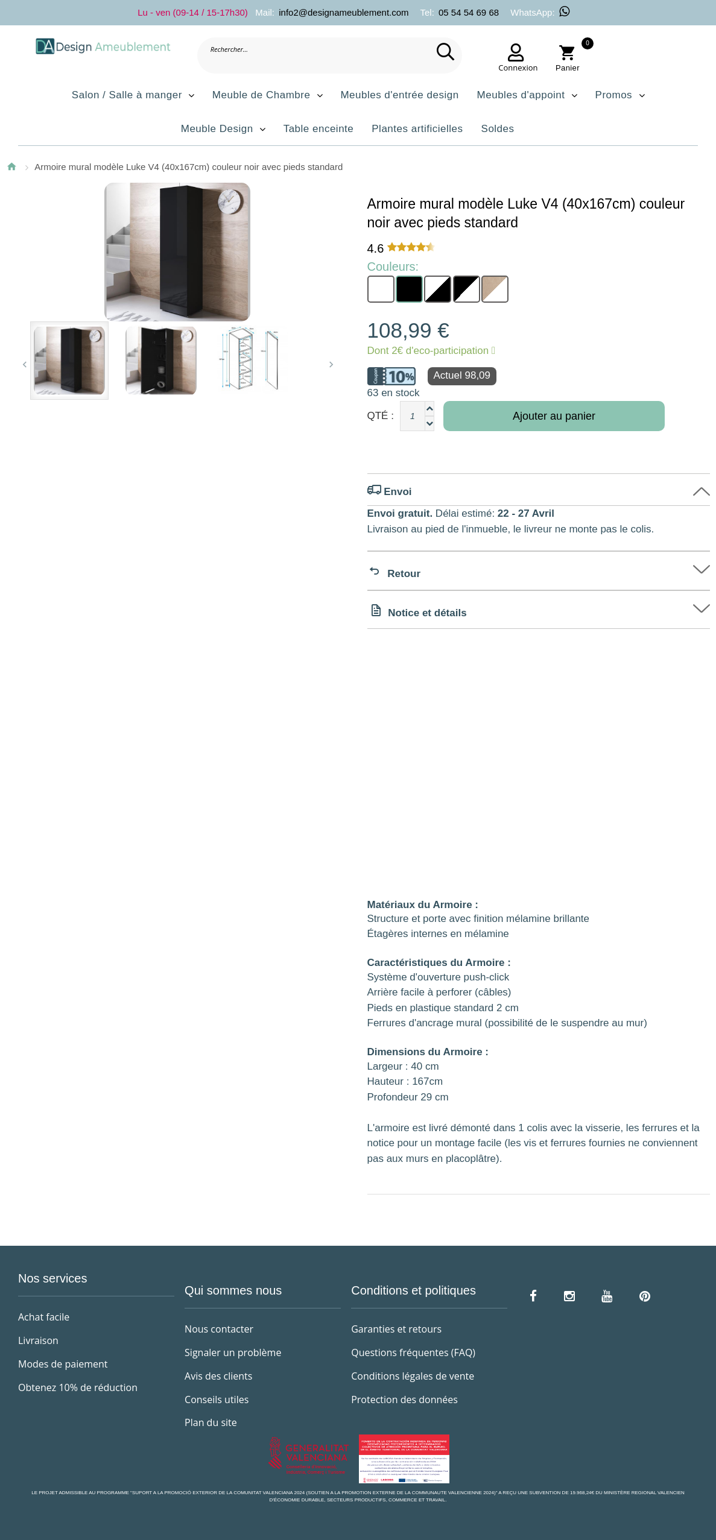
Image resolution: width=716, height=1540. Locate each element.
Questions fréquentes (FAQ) (413, 1352)
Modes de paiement (63, 1364)
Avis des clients (218, 1376)
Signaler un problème (233, 1352)
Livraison (38, 1340)
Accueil (11, 166)
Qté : (380, 415)
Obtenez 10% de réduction (78, 1387)
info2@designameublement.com (343, 12)
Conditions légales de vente (412, 1376)
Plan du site (211, 1422)
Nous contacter (219, 1329)
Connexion (515, 67)
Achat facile (43, 1317)
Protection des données (404, 1399)
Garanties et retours (396, 1329)
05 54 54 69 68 (469, 12)
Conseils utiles (217, 1399)
